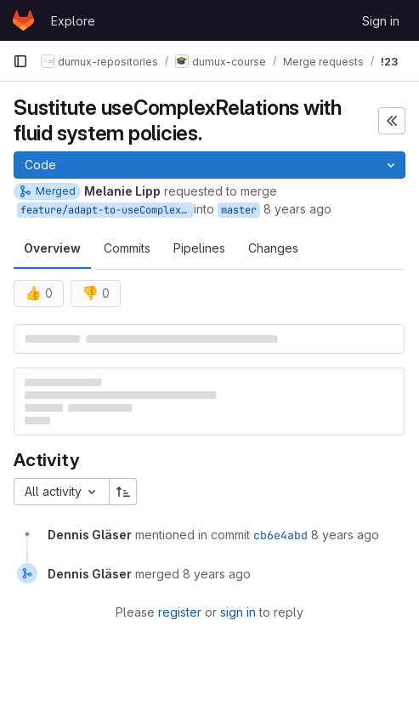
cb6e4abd (280, 535)
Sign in (380, 21)
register (179, 612)
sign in (238, 612)
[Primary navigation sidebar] (20, 61)
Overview (52, 248)
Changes (273, 248)
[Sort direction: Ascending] (123, 491)
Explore (73, 21)
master (239, 210)
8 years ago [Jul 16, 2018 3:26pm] (297, 209)
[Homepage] (23, 20)
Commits (127, 248)
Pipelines (199, 248)
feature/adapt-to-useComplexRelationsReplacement (107, 210)
